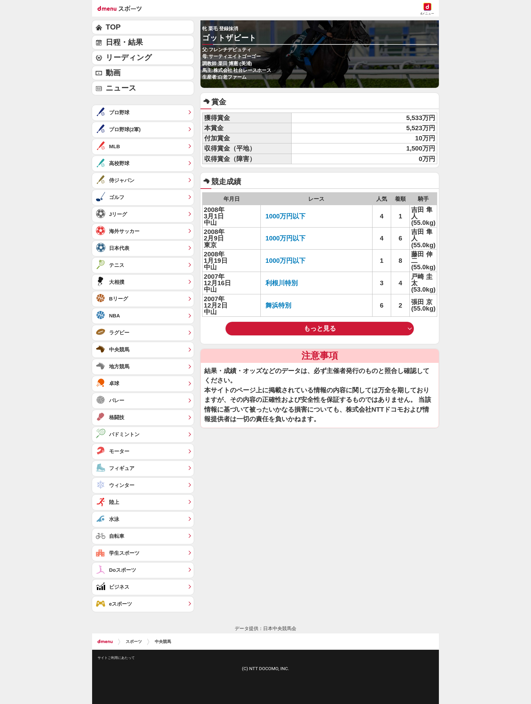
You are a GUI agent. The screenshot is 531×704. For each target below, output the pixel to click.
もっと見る (320, 328)
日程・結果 (124, 42)
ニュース (121, 88)
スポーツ (134, 641)
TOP (113, 27)
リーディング (129, 57)
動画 (113, 73)
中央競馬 (163, 641)
